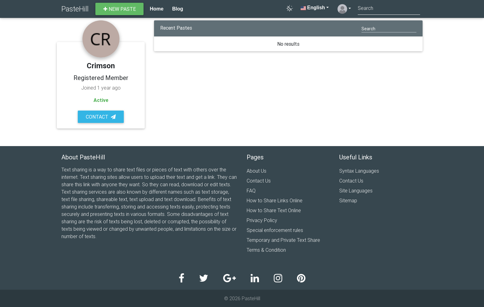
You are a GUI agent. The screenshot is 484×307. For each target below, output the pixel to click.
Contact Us (259, 181)
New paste (119, 9)
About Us (256, 171)
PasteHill (75, 8)
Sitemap (348, 200)
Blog (177, 8)
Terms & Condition (266, 250)
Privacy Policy (262, 220)
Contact (101, 117)
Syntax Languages (359, 171)
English (313, 7)
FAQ (251, 190)
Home (156, 8)
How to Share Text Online (274, 210)
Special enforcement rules (275, 230)
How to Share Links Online (274, 200)
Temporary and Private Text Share (283, 240)
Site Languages (356, 190)
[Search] (389, 9)
